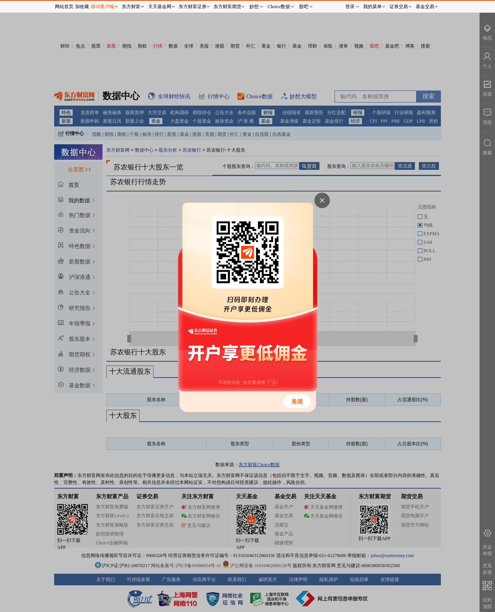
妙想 (254, 6)
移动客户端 (102, 6)
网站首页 (64, 6)
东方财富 (131, 6)
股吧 (303, 6)
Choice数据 (279, 6)
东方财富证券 (193, 6)
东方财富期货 (227, 6)
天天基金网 (159, 6)
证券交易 (398, 6)
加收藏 (82, 6)
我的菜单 (372, 6)
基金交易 (425, 6)
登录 (350, 6)
